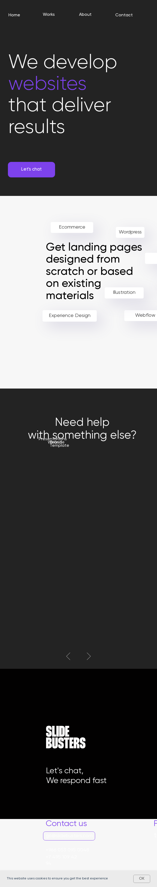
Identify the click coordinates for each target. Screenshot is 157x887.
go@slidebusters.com (69, 835)
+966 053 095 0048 (67, 850)
